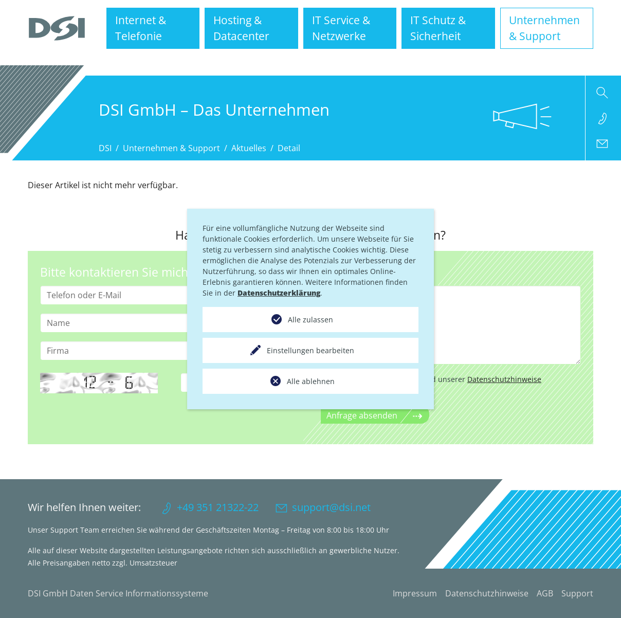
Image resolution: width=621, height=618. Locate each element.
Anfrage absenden (361, 415)
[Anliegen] (451, 325)
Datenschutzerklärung (279, 293)
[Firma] (170, 350)
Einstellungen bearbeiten (310, 350)
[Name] (170, 323)
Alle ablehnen (311, 381)
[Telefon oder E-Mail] (170, 295)
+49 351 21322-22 (218, 507)
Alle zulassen (310, 319)
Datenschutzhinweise (504, 379)
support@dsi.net (331, 507)
